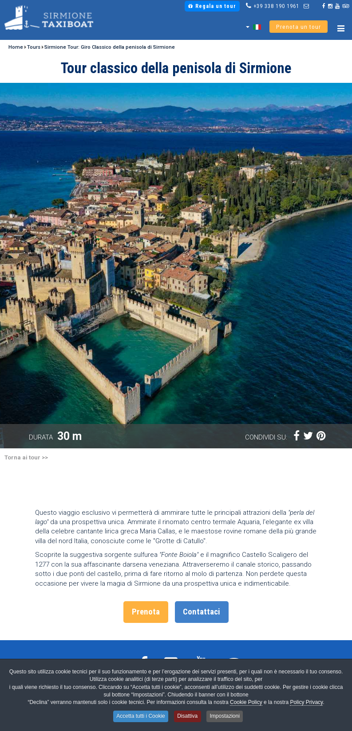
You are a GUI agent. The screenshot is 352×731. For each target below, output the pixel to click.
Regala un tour (212, 6)
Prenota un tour (298, 26)
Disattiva (188, 716)
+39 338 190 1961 (276, 6)
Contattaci (201, 612)
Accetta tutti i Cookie (140, 716)
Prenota (146, 612)
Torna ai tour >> (26, 457)
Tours (33, 47)
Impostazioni (226, 716)
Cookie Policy (246, 703)
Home (15, 47)
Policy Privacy (306, 703)
